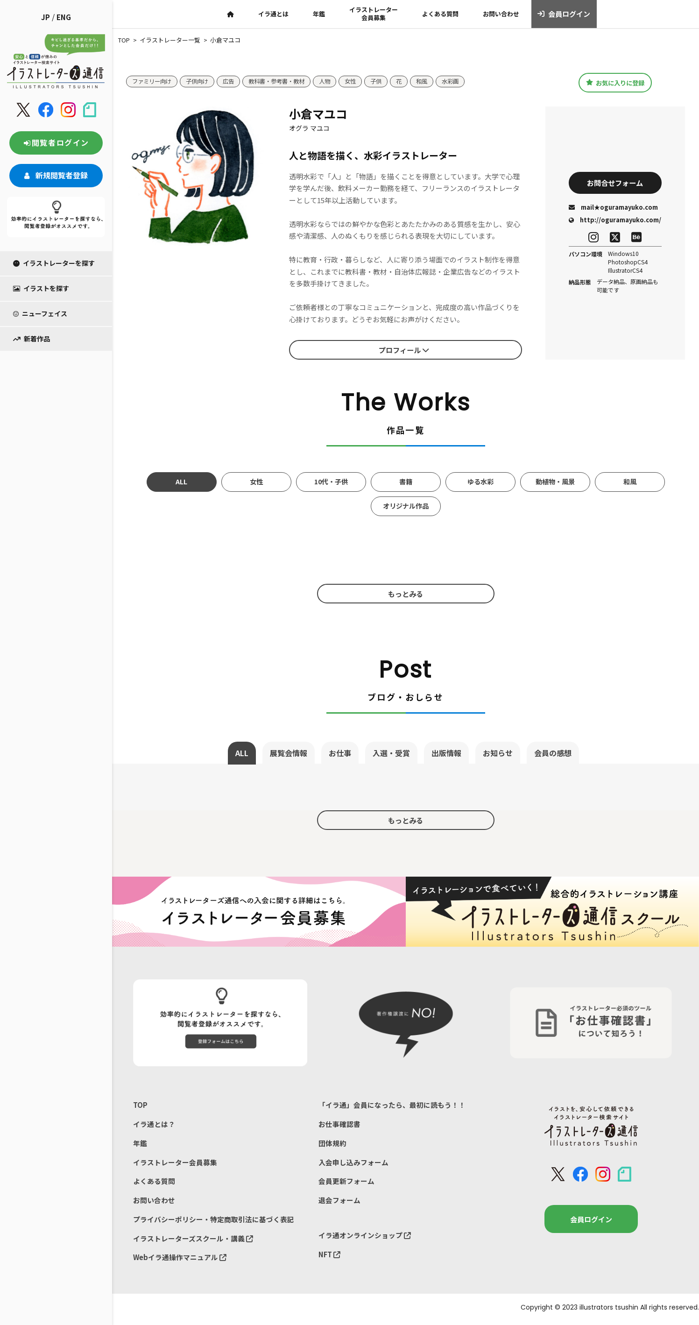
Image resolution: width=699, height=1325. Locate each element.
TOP (140, 1105)
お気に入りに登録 (615, 82)
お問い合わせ (501, 13)
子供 (389, 81)
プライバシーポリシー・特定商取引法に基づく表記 (213, 1221)
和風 (436, 81)
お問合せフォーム (615, 182)
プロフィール (404, 349)
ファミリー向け (153, 81)
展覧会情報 (288, 752)
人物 (336, 81)
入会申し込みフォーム (353, 1163)
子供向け (201, 81)
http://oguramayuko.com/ (615, 220)
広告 (234, 81)
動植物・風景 (555, 481)
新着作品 (31, 338)
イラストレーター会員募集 (373, 13)
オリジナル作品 (406, 505)
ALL (181, 481)
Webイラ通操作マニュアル (180, 1260)
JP (45, 17)
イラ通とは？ (154, 1124)
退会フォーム (339, 1202)
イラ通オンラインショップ (364, 1237)
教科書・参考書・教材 (284, 81)
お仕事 (340, 752)
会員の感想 (553, 752)
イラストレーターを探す (54, 263)
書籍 (405, 481)
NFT (329, 1256)
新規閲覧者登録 (56, 175)
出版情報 (446, 752)
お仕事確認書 (339, 1124)
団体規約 (332, 1143)
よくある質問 (440, 13)
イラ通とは (273, 13)
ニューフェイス (40, 313)
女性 (362, 81)
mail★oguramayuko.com (613, 207)
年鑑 (319, 13)
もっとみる (405, 593)
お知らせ (498, 752)
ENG (63, 17)
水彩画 (466, 81)
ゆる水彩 (480, 481)
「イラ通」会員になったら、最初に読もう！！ (392, 1105)
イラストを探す (41, 288)
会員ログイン (563, 14)
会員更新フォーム (346, 1182)
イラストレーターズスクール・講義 (193, 1241)
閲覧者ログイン (56, 142)
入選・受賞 (391, 752)
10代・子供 (331, 481)
